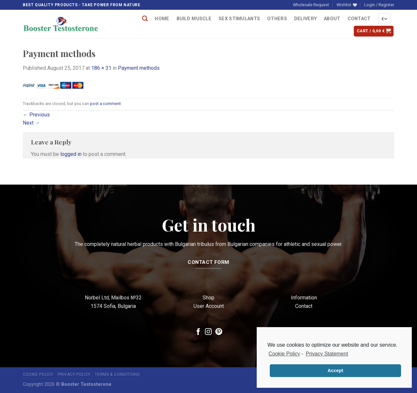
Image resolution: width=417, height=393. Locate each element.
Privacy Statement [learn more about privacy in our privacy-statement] (327, 353)
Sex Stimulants (239, 19)
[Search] (145, 18)
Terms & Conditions (117, 374)
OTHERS (277, 19)
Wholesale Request (311, 4)
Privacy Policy (74, 374)
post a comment (105, 103)
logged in (70, 154)
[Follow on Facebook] (198, 332)
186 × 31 (101, 68)
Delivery (305, 19)
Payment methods (139, 68)
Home (162, 19)
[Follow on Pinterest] (218, 332)
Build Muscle (194, 19)
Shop (208, 298)
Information (304, 298)
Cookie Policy (38, 374)
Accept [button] (335, 370)
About (332, 19)
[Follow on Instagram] (208, 332)
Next (31, 123)
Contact (359, 19)
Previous (36, 115)
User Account (209, 306)
